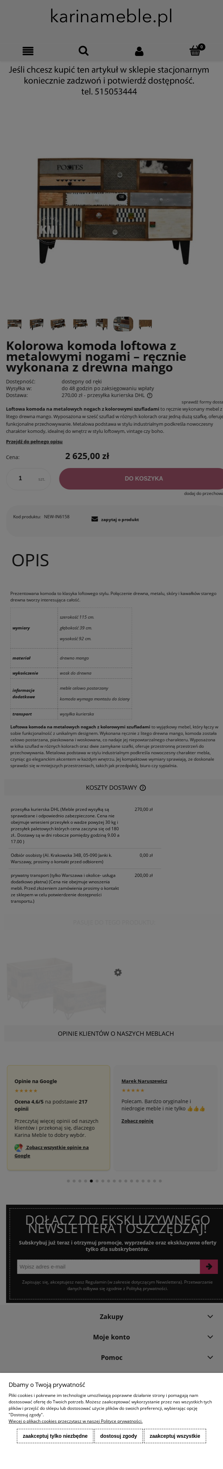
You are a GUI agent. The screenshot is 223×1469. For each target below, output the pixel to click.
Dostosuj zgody (118, 1436)
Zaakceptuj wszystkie (175, 1436)
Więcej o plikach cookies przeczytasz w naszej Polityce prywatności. (76, 1421)
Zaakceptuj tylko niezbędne (55, 1436)
